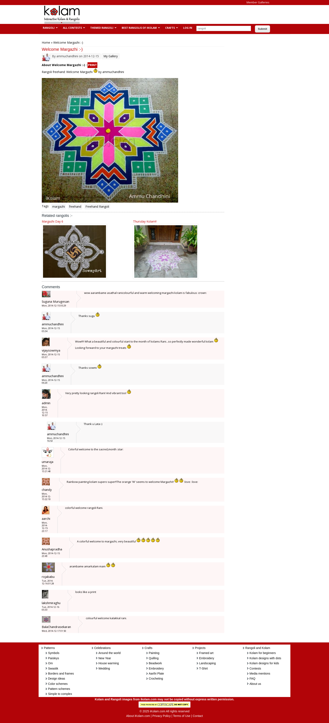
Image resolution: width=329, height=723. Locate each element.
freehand (75, 206)
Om (50, 663)
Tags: (45, 206)
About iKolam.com (138, 716)
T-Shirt (203, 668)
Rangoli (48, 28)
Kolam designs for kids (264, 663)
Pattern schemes (59, 688)
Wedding (104, 668)
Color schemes (58, 683)
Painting (154, 653)
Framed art (206, 653)
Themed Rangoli (101, 28)
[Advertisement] (161, 14)
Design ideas (56, 678)
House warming (108, 663)
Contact (198, 716)
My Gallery (110, 56)
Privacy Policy (161, 716)
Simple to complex (60, 694)
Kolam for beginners (262, 653)
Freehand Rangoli (97, 206)
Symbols (53, 653)
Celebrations (102, 648)
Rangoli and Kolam (257, 648)
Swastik (53, 668)
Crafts (169, 28)
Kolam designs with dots (265, 658)
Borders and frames (61, 673)
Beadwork (155, 663)
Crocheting (156, 678)
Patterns (49, 648)
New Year (104, 658)
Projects (200, 648)
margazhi (58, 206)
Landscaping (207, 663)
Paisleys (53, 658)
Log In (187, 28)
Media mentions (259, 673)
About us (255, 683)
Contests (255, 668)
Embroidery (156, 668)
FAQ (252, 678)
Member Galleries (258, 2)
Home (46, 42)
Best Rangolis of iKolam (139, 28)
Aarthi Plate (156, 673)
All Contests (72, 28)
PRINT (92, 65)
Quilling (154, 658)
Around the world (109, 653)
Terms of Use (181, 716)
